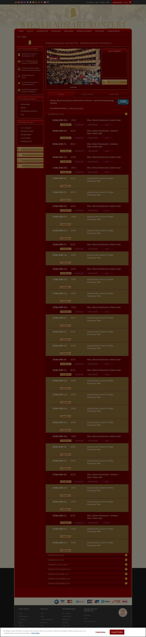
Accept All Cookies (117, 632)
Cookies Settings (100, 632)
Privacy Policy (35, 633)
